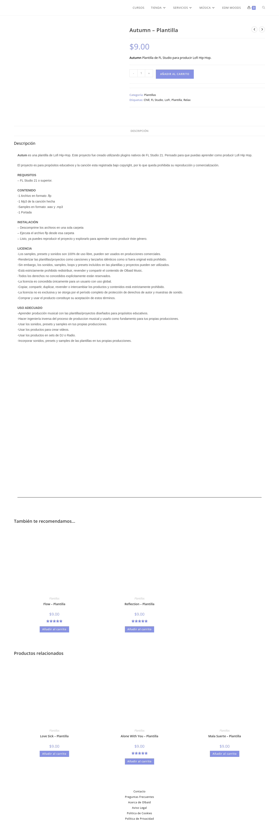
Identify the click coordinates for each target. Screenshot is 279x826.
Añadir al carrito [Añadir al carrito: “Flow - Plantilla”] (54, 629)
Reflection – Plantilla (139, 604)
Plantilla (177, 100)
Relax (187, 100)
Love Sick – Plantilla (54, 736)
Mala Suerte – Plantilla (224, 736)
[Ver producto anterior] (254, 29)
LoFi (167, 100)
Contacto (139, 791)
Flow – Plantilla (54, 604)
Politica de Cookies (139, 813)
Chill (147, 100)
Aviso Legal (139, 808)
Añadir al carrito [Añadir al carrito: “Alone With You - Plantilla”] (140, 761)
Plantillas (150, 95)
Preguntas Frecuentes (139, 797)
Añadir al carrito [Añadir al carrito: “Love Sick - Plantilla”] (54, 754)
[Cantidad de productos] (141, 73)
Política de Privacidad (139, 819)
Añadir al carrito (174, 74)
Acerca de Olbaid (139, 802)
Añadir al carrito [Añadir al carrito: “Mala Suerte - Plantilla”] (225, 754)
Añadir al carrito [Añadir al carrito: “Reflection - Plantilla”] (140, 629)
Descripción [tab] (139, 131)
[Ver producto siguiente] (262, 29)
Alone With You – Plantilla (139, 736)
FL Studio (157, 100)
